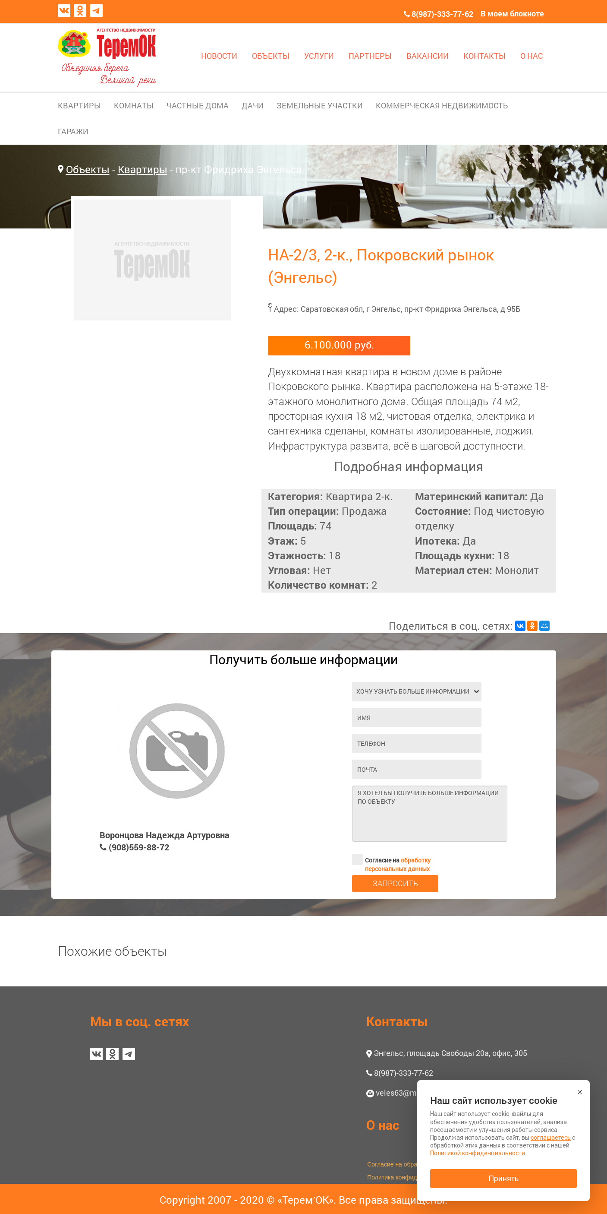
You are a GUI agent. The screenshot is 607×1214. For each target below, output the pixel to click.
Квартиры (142, 169)
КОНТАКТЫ (484, 56)
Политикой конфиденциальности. (478, 1153)
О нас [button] (382, 1124)
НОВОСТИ (219, 56)
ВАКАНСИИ (427, 56)
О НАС (531, 56)
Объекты (88, 169)
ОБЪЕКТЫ (270, 56)
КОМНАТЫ (134, 105)
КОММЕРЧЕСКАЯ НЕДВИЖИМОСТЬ (442, 105)
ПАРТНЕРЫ (370, 56)
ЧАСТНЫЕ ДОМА (198, 105)
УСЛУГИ (319, 56)
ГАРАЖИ (73, 131)
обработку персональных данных (398, 864)
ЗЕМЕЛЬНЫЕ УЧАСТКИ (320, 105)
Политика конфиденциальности (411, 1177)
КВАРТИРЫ (79, 105)
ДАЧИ (253, 105)
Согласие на (391, 859)
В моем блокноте (512, 13)
